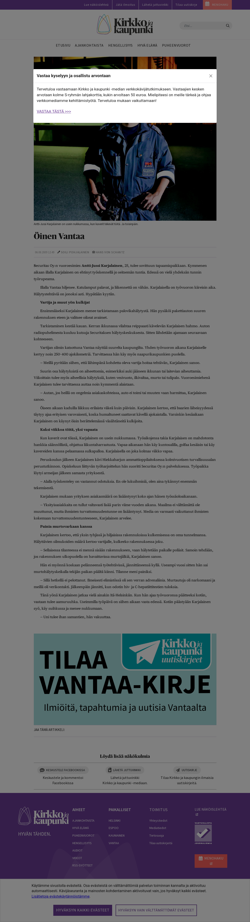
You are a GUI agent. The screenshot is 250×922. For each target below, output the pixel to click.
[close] (210, 76)
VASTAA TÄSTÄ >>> (54, 111)
